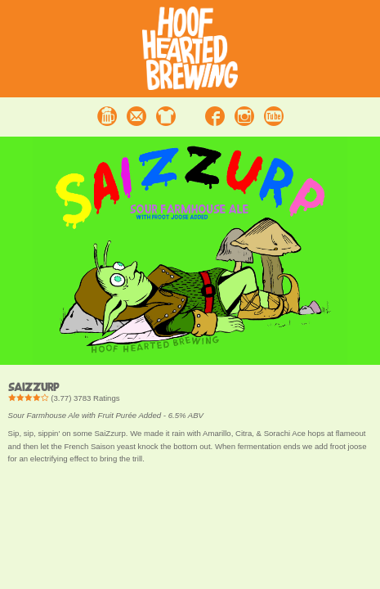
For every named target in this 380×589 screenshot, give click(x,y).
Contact (136, 116)
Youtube (274, 116)
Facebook (215, 116)
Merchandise (166, 116)
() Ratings (64, 397)
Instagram (244, 116)
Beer (107, 116)
